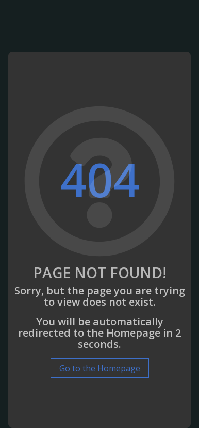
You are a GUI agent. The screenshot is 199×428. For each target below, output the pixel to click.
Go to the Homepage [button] (99, 368)
